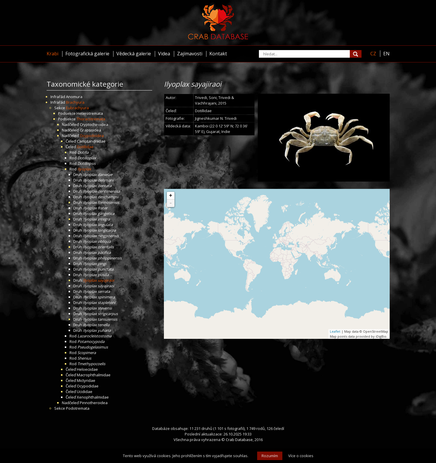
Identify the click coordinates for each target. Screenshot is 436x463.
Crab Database (239, 439)
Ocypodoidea (92, 135)
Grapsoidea (90, 130)
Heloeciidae (87, 369)
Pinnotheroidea (94, 402)
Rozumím (270, 455)
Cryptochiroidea (94, 124)
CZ (373, 53)
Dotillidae (85, 146)
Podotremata (77, 408)
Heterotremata (90, 113)
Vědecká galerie (133, 53)
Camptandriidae (91, 141)
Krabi (52, 53)
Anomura (74, 96)
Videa (164, 53)
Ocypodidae (88, 386)
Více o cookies (300, 455)
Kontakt (218, 53)
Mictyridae (86, 380)
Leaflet (335, 331)
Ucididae (84, 391)
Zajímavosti (189, 53)
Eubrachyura (77, 107)
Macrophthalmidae (94, 374)
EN (386, 53)
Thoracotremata (91, 119)
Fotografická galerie (87, 53)
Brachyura (75, 102)
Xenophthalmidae (93, 397)
